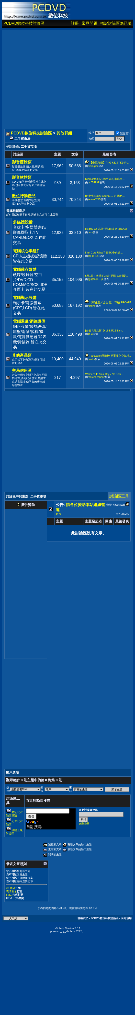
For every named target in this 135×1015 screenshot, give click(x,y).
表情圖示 (11, 891)
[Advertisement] (46, 76)
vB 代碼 (10, 887)
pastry (91, 359)
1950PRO (93, 255)
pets (90, 232)
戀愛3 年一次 (95, 279)
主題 (59, 521)
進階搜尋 (84, 823)
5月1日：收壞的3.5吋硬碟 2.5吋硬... (106, 275)
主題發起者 (93, 521)
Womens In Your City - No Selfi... (104, 374)
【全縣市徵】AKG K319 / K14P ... (109, 162)
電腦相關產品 (15, 211)
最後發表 (122, 521)
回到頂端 (126, 918)
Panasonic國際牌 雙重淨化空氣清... (111, 355)
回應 (108, 521)
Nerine (91, 305)
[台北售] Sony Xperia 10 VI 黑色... (105, 195)
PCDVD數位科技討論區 (24, 23)
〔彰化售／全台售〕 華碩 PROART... (111, 302)
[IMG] (9, 894)
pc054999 (93, 182)
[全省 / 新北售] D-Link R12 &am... (104, 330)
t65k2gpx (93, 166)
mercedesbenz (96, 376)
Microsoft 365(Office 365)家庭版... (104, 178)
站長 (58, 514)
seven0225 (94, 199)
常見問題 (89, 23)
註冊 (75, 23)
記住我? (123, 133)
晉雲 (90, 333)
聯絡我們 (83, 918)
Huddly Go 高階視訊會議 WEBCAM (106, 228)
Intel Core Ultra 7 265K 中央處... (104, 252)
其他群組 (64, 133)
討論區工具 (119, 496)
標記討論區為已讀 (116, 23)
